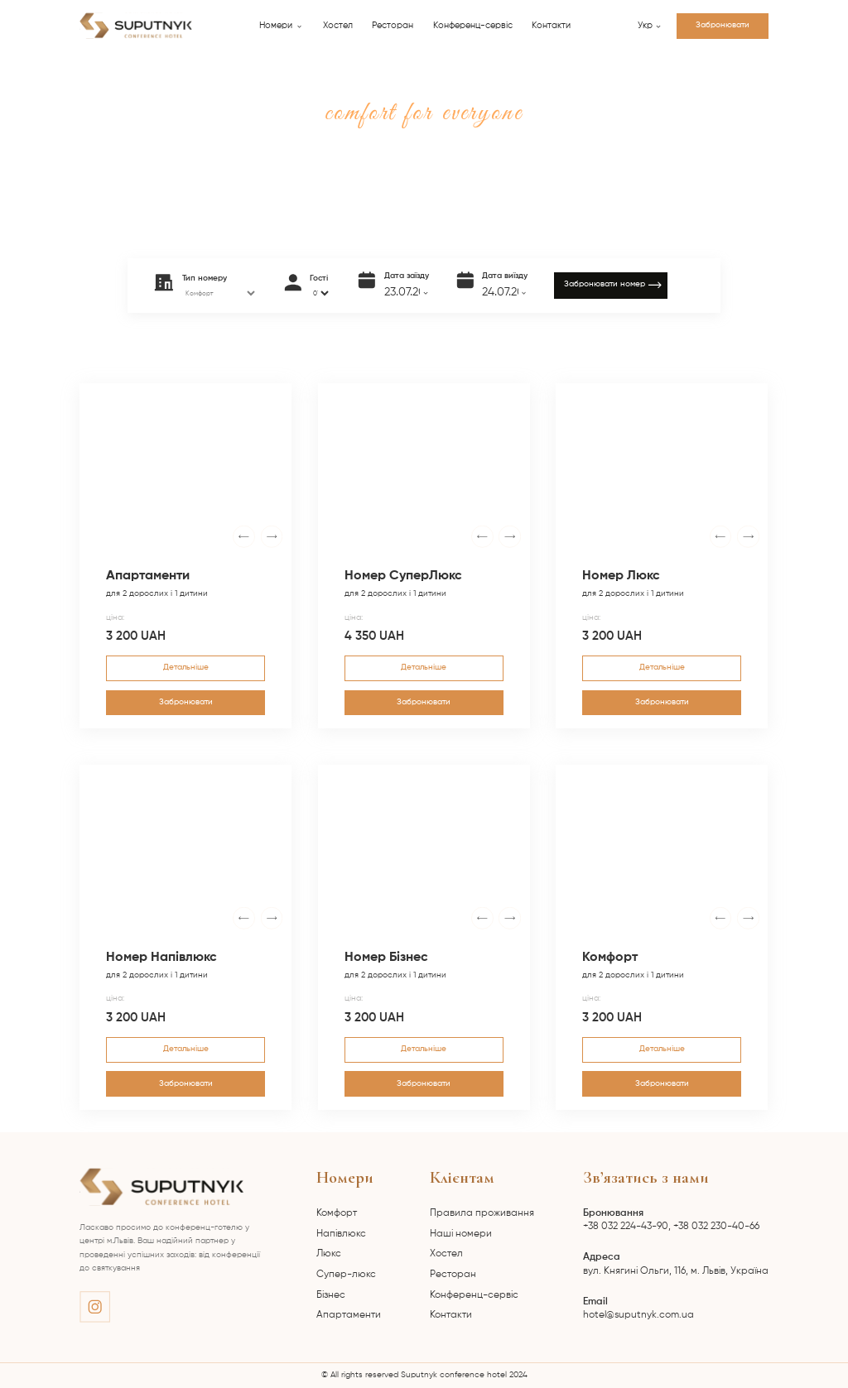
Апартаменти (348, 1315)
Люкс (328, 1254)
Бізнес (330, 1295)
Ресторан (392, 26)
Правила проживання (482, 1213)
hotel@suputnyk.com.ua (638, 1308)
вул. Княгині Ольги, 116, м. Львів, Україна (675, 1263)
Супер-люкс (346, 1275)
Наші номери (461, 1234)
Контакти (551, 26)
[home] (136, 25)
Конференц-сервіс (473, 26)
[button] (281, 26)
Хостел (338, 26)
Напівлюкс (341, 1234)
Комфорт (336, 1213)
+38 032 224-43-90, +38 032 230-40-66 (671, 1220)
